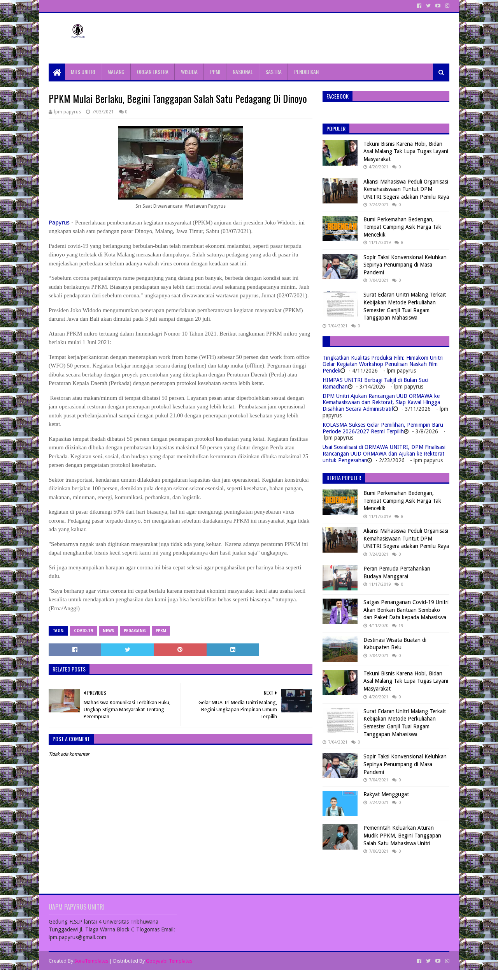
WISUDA (189, 71)
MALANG (115, 71)
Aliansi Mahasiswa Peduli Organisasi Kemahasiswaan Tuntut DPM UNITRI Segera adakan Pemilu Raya (406, 189)
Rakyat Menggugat (386, 794)
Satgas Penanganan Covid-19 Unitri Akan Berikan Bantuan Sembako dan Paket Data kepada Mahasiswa (406, 609)
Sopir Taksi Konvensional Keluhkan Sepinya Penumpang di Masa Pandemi (405, 265)
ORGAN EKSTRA (152, 71)
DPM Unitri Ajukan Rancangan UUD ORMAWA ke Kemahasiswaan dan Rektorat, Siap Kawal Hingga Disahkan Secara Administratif (381, 402)
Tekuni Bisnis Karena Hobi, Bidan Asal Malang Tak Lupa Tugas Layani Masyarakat (405, 151)
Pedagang (135, 631)
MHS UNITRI (83, 71)
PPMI (215, 71)
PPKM (161, 631)
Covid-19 (83, 631)
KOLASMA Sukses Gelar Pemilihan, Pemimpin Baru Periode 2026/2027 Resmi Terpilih (383, 428)
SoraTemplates (91, 961)
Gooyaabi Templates (169, 961)
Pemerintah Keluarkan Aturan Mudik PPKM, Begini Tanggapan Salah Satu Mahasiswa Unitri (402, 835)
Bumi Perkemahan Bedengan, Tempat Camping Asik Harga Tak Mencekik (402, 227)
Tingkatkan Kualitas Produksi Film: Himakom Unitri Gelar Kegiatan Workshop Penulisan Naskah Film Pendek (383, 364)
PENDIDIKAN (306, 71)
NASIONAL (243, 71)
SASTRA (273, 71)
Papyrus (59, 222)
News (108, 631)
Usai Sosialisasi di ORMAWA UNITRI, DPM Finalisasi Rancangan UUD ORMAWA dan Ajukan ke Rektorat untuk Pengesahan (384, 453)
